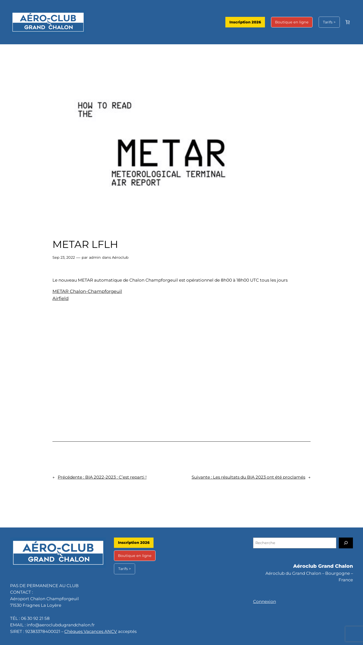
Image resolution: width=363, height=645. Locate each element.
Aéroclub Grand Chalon (323, 566)
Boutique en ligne (292, 22)
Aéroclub (120, 257)
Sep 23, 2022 (63, 257)
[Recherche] (346, 543)
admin (95, 257)
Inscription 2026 (245, 22)
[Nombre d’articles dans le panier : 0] (347, 22)
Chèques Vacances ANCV (90, 631)
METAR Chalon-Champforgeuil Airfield (87, 295)
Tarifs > (329, 22)
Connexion (264, 601)
